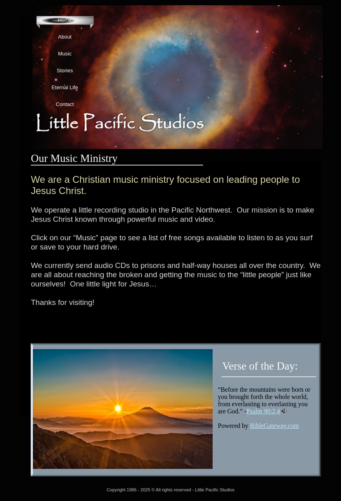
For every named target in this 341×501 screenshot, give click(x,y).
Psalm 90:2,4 (263, 411)
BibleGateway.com (274, 425)
